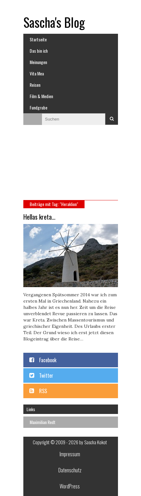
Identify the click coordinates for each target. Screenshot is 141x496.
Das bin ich (39, 50)
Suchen (111, 119)
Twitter (46, 375)
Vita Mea (37, 73)
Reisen (35, 84)
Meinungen (38, 62)
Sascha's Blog (54, 22)
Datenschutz (69, 470)
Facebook (47, 360)
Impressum (70, 454)
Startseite (38, 39)
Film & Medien (41, 96)
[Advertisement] (70, 165)
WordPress (70, 486)
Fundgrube (38, 107)
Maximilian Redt (43, 422)
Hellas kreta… (39, 216)
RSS (43, 391)
